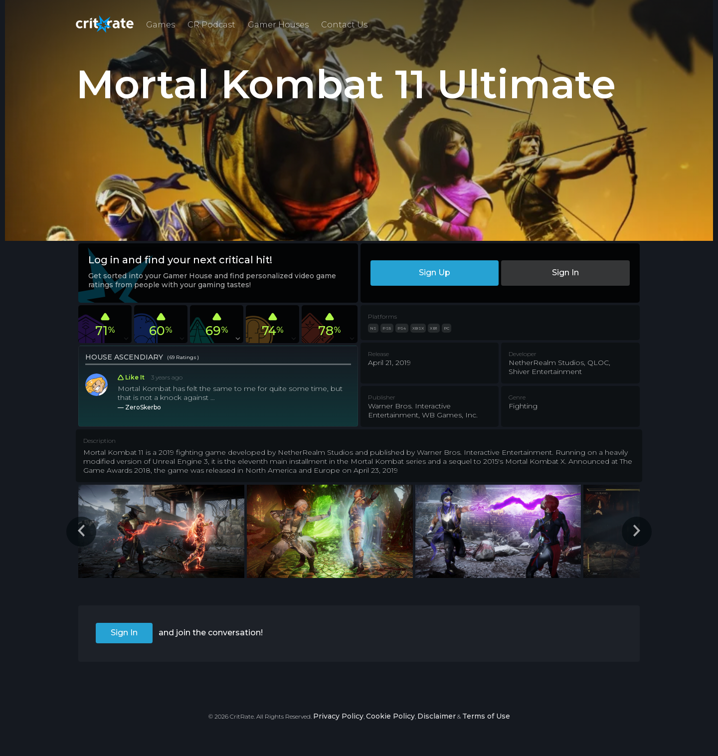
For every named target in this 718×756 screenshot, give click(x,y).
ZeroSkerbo (143, 407)
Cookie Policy (390, 716)
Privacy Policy (338, 716)
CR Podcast (211, 24)
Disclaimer (436, 716)
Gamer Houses (278, 24)
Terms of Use (486, 716)
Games (160, 24)
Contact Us (344, 24)
